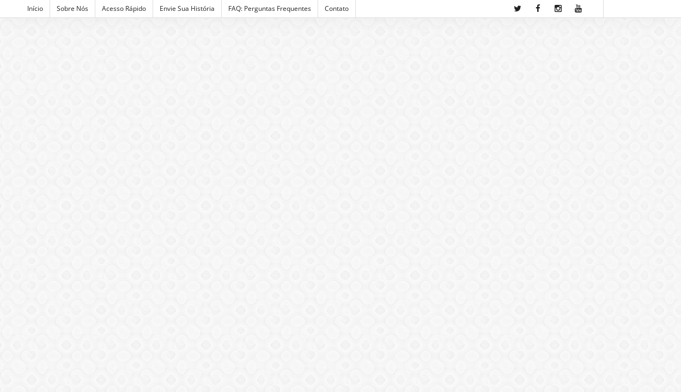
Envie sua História (187, 8)
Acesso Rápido (124, 8)
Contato (337, 8)
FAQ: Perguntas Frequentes (269, 8)
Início (35, 8)
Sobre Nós (72, 8)
